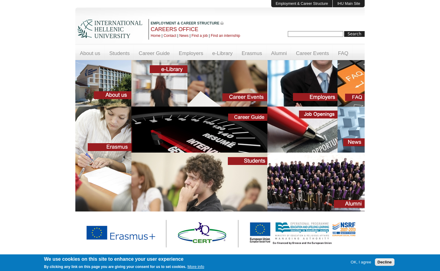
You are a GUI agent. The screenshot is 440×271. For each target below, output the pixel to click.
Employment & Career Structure (302, 4)
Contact (170, 36)
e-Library (222, 53)
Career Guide (154, 53)
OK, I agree (361, 262)
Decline (385, 262)
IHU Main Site (348, 4)
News (184, 36)
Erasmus (252, 53)
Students (119, 53)
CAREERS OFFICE (174, 29)
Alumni (279, 53)
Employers (191, 53)
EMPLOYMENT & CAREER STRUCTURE (187, 23)
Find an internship (225, 36)
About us (90, 53)
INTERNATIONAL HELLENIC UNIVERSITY (118, 29)
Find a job (200, 36)
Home (156, 36)
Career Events (312, 53)
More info (195, 267)
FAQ (343, 53)
